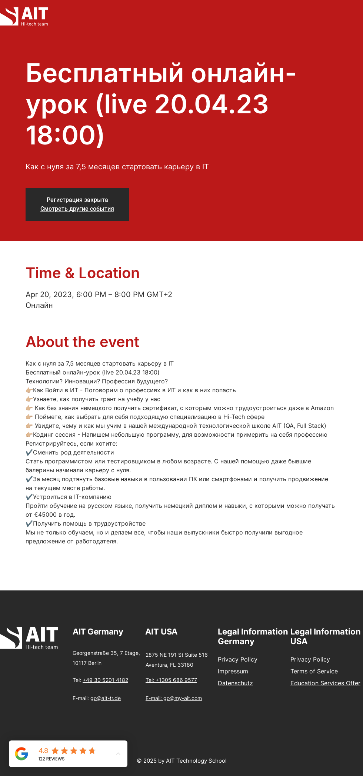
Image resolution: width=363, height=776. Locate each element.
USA (169, 631)
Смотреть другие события (77, 208)
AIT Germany (98, 631)
